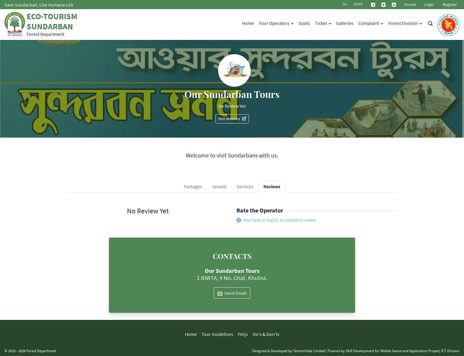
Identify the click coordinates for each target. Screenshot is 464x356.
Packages (193, 186)
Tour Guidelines (217, 334)
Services (245, 186)
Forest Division (406, 22)
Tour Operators (277, 22)
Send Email (232, 293)
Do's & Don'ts (266, 334)
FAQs (243, 334)
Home (248, 23)
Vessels (219, 186)
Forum (410, 4)
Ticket (324, 22)
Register (450, 4)
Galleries (345, 23)
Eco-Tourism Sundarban (52, 21)
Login (429, 4)
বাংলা (358, 4)
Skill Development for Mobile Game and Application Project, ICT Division (403, 350)
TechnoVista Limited (309, 350)
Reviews (271, 186)
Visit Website (232, 118)
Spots (304, 23)
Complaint (372, 22)
